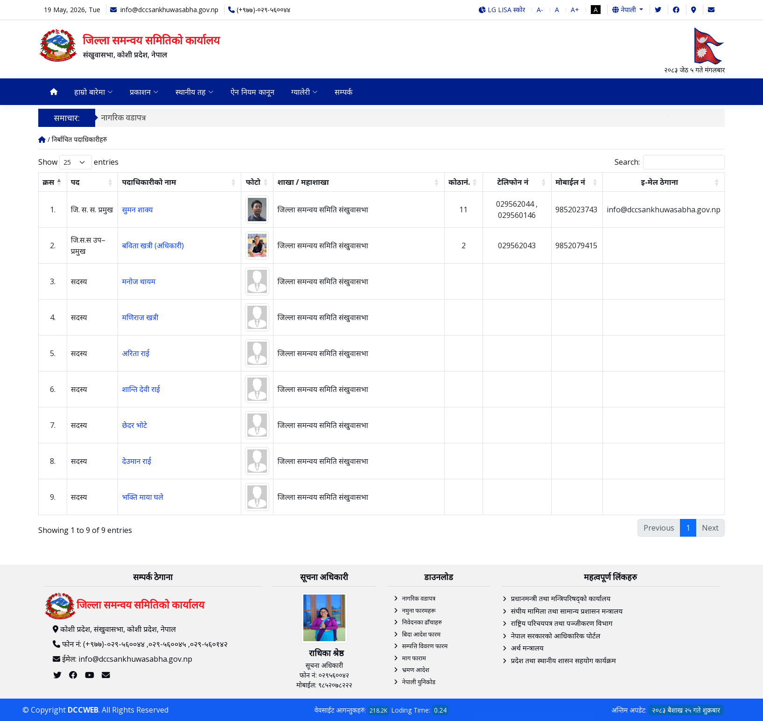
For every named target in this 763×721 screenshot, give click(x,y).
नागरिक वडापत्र (125, 117)
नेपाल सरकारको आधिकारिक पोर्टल (556, 635)
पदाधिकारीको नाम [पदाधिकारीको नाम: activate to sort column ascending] (149, 182)
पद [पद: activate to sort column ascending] (75, 182)
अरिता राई (135, 353)
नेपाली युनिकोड (419, 682)
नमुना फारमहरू (419, 610)
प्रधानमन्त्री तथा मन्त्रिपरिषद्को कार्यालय (560, 598)
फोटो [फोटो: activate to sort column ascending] (253, 182)
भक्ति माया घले (142, 497)
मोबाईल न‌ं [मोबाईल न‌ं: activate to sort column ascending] (570, 182)
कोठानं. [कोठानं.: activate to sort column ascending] (459, 182)
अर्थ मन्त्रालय (527, 647)
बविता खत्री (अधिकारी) (153, 245)
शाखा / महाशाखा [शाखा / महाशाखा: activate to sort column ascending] (303, 182)
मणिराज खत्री (140, 317)
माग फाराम (414, 658)
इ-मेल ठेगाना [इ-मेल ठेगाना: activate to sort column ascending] (659, 182)
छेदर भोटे (134, 425)
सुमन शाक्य (137, 209)
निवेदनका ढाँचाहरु (422, 622)
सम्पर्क (343, 92)
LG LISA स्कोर (501, 9)
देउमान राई (136, 461)
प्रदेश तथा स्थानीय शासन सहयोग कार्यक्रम (563, 660)
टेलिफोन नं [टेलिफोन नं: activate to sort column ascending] (512, 182)
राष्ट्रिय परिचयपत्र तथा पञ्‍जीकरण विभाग (562, 623)
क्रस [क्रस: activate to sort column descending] (48, 182)
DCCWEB (83, 710)
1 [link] (688, 528)
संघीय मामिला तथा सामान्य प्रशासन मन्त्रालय (567, 611)
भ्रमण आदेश (415, 669)
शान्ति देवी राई (141, 389)
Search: (670, 162)
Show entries (78, 162)
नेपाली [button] (624, 9)
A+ (575, 9)
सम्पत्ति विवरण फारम (425, 646)
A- (540, 9)
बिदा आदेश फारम (421, 634)
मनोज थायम (138, 281)
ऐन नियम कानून (252, 92)
